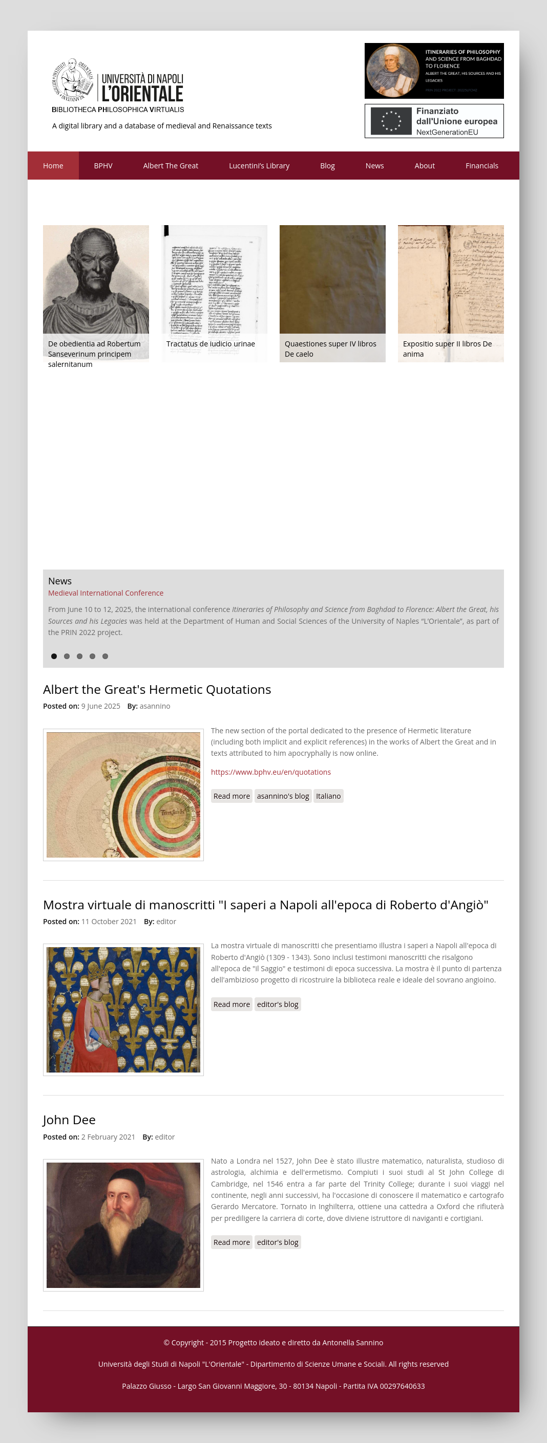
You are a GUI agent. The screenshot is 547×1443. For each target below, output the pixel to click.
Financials (482, 165)
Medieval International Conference (105, 593)
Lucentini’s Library (259, 165)
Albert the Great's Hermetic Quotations (157, 689)
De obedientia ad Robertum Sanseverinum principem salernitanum (94, 353)
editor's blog (278, 1004)
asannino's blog (283, 796)
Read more (233, 796)
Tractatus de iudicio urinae (210, 343)
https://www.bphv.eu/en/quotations (271, 772)
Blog (327, 165)
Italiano (328, 796)
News (375, 165)
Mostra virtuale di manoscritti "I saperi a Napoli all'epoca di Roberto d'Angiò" (266, 904)
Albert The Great (171, 165)
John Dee (69, 1119)
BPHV (103, 165)
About (425, 165)
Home (53, 165)
